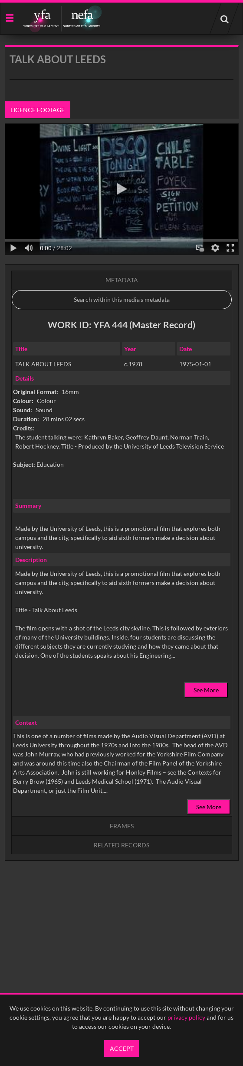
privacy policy (186, 1017)
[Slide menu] (9, 17)
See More (206, 690)
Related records (121, 845)
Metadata (121, 280)
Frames (122, 826)
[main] (122, 475)
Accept (122, 1048)
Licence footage (37, 109)
